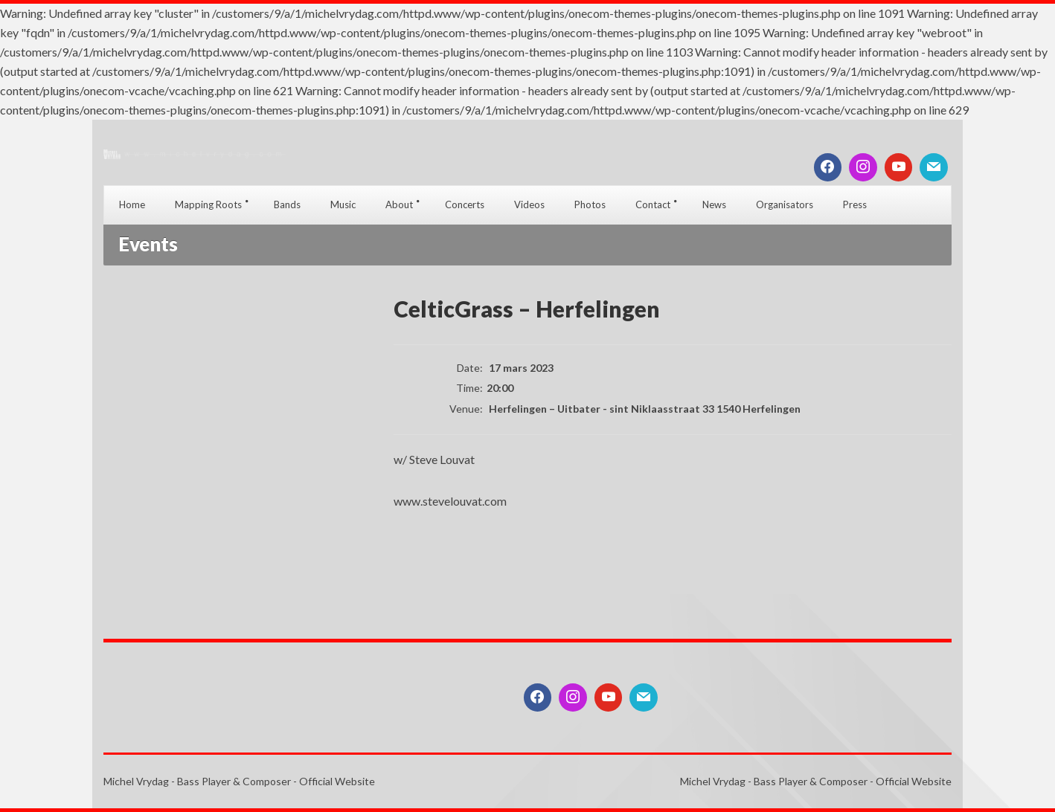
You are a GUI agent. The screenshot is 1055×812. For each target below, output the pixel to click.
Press (855, 204)
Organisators (784, 204)
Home (132, 204)
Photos (590, 204)
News (714, 204)
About (399, 204)
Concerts (464, 204)
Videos (529, 204)
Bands (287, 204)
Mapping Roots (208, 204)
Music (343, 204)
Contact (652, 204)
